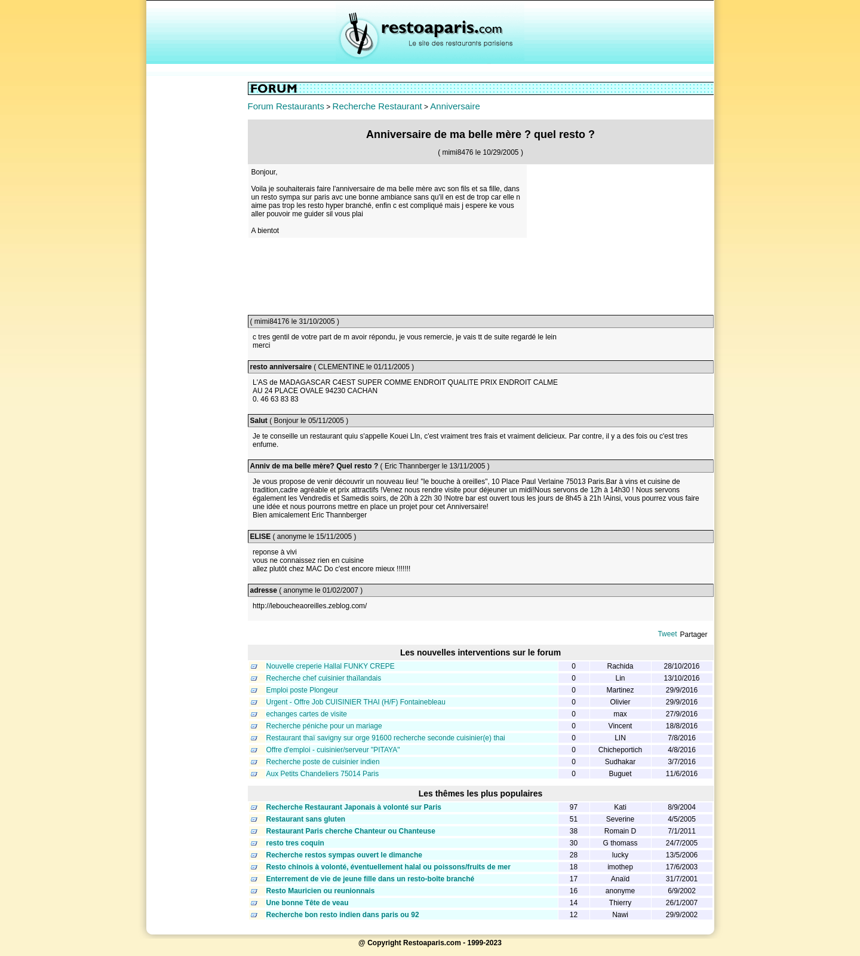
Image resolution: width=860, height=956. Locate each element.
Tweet (667, 634)
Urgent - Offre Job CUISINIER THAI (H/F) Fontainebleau (356, 702)
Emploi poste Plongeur (302, 690)
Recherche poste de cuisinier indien (323, 762)
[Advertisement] (197, 261)
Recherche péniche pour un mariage (324, 726)
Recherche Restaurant (377, 106)
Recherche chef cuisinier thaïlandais (324, 678)
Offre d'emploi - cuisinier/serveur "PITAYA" (333, 750)
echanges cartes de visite (306, 714)
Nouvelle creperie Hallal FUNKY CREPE (330, 666)
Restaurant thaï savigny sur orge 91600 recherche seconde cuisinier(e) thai (385, 738)
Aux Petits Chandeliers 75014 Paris (322, 774)
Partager (693, 634)
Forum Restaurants (286, 106)
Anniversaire (455, 106)
